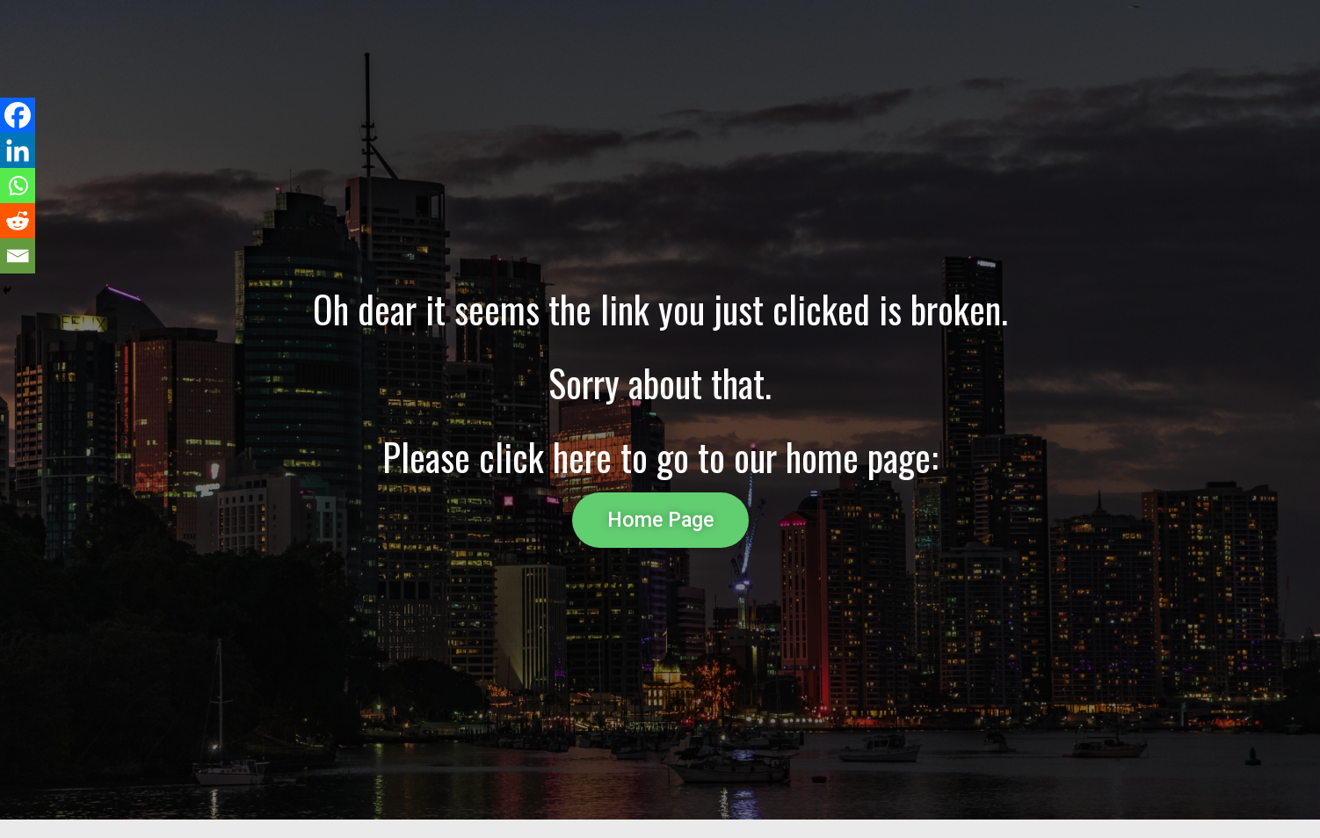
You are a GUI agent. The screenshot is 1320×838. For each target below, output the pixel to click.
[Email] (17, 255)
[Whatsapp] (17, 185)
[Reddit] (17, 220)
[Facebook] (17, 115)
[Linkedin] (17, 150)
